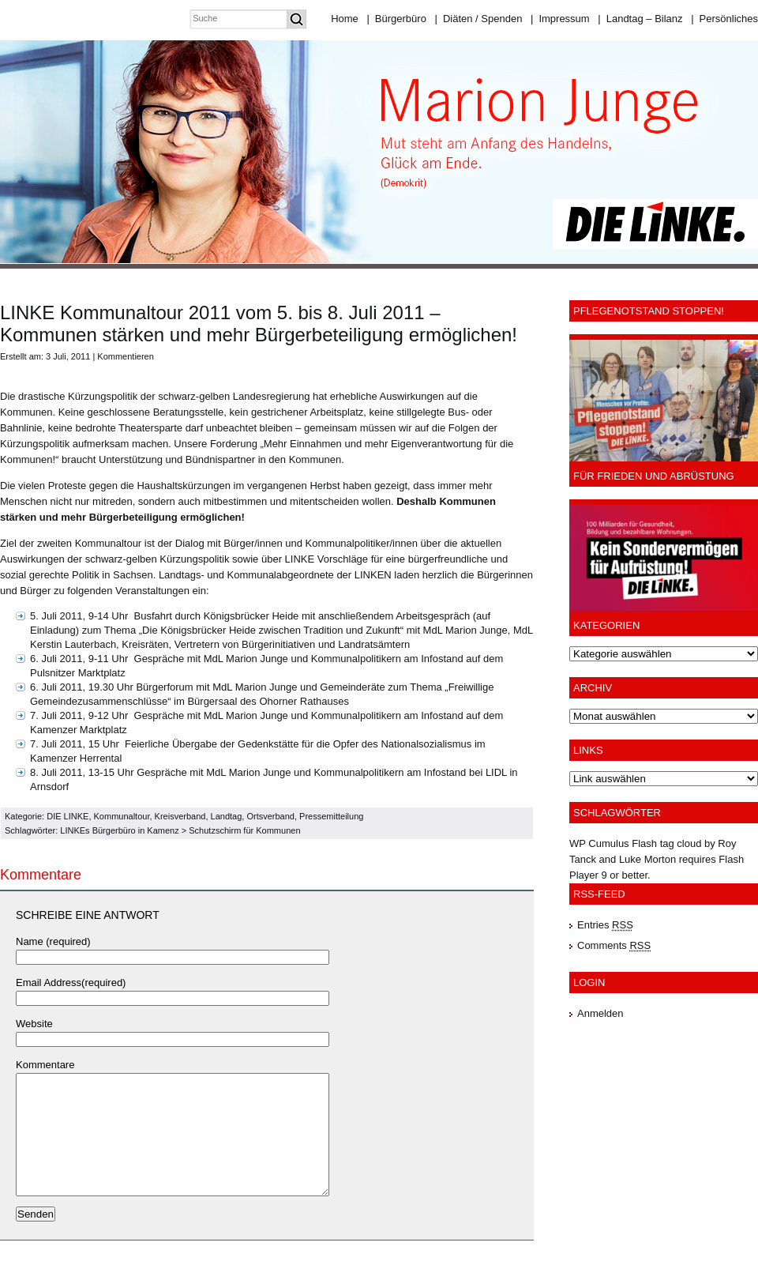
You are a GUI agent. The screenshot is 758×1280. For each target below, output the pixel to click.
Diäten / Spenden (479, 18)
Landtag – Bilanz (640, 18)
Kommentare (45, 1065)
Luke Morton (647, 859)
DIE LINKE (67, 816)
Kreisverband (180, 816)
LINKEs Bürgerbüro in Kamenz (119, 830)
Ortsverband (270, 816)
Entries (605, 925)
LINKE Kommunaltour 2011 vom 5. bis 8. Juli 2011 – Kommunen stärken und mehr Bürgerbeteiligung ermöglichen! (258, 323)
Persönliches (724, 18)
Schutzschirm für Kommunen (244, 830)
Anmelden (600, 1013)
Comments (614, 945)
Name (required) (53, 941)
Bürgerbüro (396, 18)
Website (34, 1024)
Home (344, 18)
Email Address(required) (71, 982)
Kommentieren (125, 356)
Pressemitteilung (331, 816)
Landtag (226, 816)
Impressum (560, 18)
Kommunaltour (122, 816)
